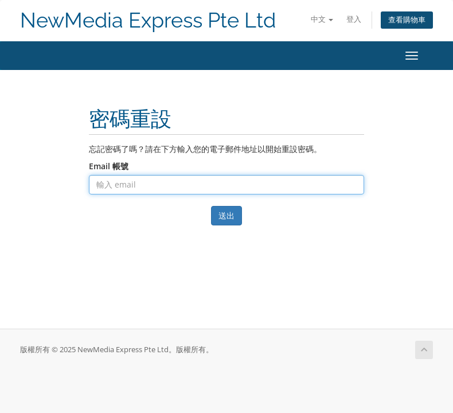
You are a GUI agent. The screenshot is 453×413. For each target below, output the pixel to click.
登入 (353, 19)
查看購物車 (406, 20)
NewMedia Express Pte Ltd (148, 20)
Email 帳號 (108, 166)
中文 (322, 19)
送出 (226, 215)
